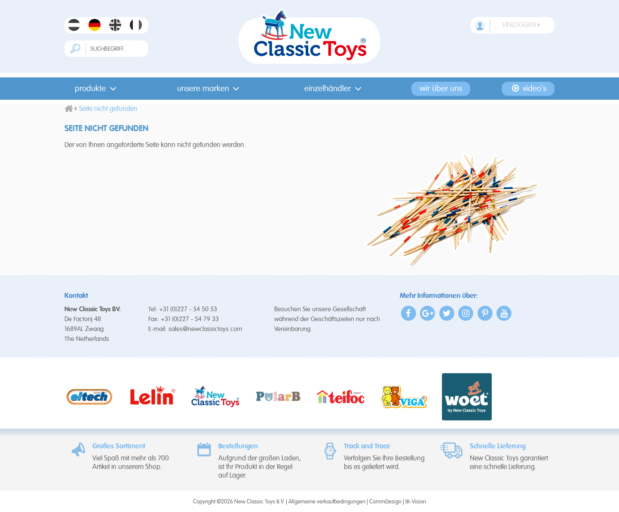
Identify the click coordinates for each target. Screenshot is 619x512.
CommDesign (385, 502)
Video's (528, 88)
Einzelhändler (334, 89)
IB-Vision (415, 502)
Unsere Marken (210, 89)
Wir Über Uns (441, 89)
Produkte (97, 89)
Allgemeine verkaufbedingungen (326, 502)
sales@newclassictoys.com (205, 329)
